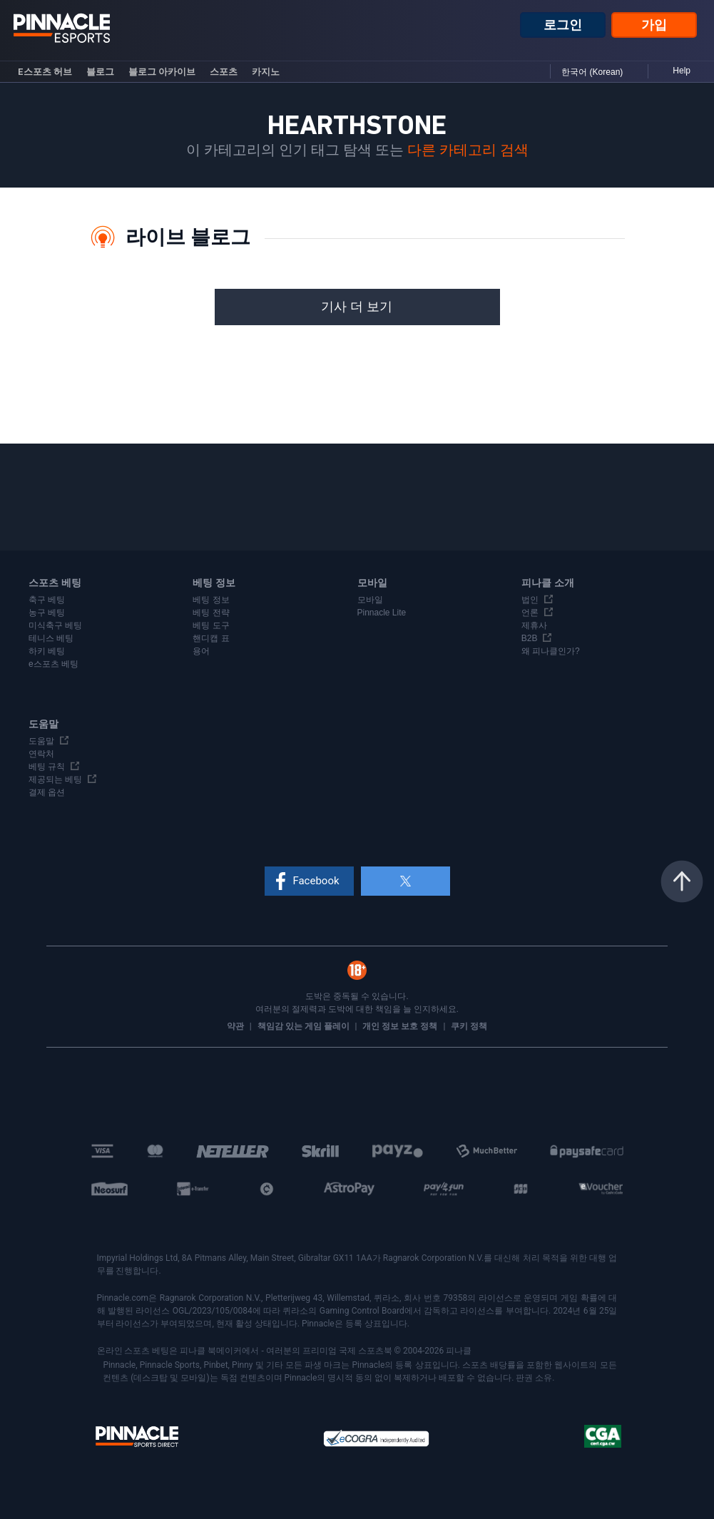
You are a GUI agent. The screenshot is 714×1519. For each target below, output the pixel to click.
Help (681, 71)
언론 (530, 613)
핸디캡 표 (211, 638)
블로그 (100, 71)
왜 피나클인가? (550, 651)
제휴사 (534, 625)
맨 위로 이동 (682, 881)
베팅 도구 (211, 625)
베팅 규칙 (47, 767)
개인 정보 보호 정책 (400, 1026)
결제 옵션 (47, 792)
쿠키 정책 (469, 1026)
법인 (530, 600)
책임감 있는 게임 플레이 (304, 1026)
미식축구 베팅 (55, 625)
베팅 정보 (211, 600)
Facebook (315, 880)
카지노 (266, 71)
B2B (529, 638)
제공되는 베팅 (55, 779)
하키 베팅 (47, 651)
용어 (201, 651)
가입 (654, 25)
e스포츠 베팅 (53, 664)
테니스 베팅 (51, 638)
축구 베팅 (47, 600)
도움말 (41, 741)
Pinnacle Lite (382, 613)
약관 (236, 1026)
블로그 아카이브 (161, 71)
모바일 (370, 600)
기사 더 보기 (356, 307)
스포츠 (224, 71)
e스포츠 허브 (45, 71)
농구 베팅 (47, 613)
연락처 (41, 754)
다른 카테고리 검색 (468, 150)
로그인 (563, 25)
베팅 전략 (211, 613)
